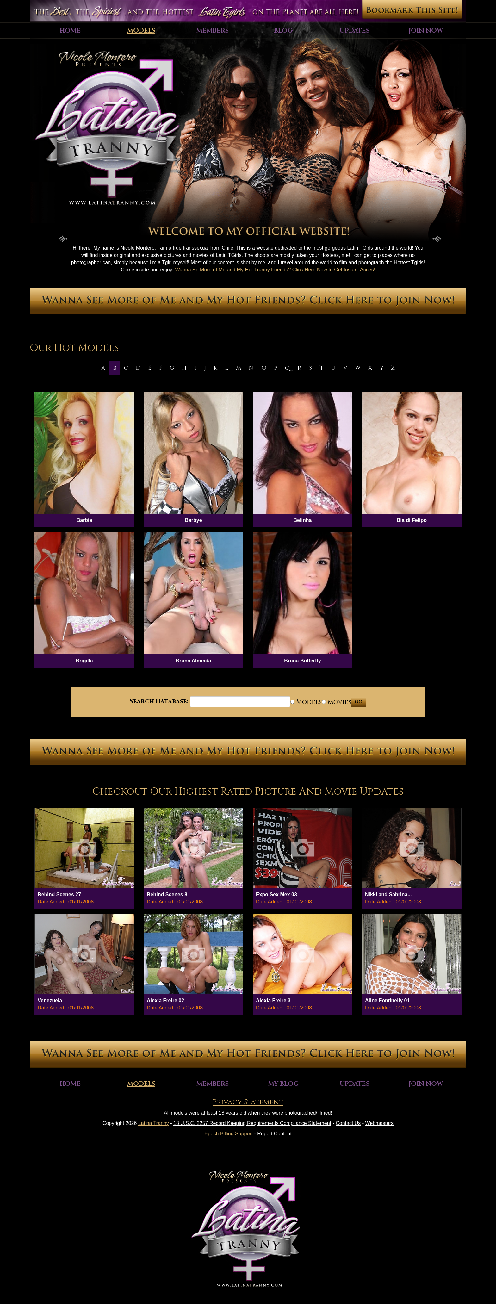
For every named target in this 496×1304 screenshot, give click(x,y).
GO (359, 702)
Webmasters (379, 1123)
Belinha (303, 520)
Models (141, 30)
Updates (354, 30)
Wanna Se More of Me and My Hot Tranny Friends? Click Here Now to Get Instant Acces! (275, 269)
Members (212, 30)
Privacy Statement (248, 1102)
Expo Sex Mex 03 (276, 894)
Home (70, 30)
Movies (336, 702)
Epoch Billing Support (228, 1133)
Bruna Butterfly (302, 660)
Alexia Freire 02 (165, 1000)
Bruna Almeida (193, 660)
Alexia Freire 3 (273, 1000)
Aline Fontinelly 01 (387, 1000)
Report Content (274, 1133)
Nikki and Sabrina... (388, 894)
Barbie (84, 520)
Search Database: (159, 701)
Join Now (426, 30)
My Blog (283, 1083)
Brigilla (84, 660)
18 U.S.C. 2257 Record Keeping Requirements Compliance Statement (252, 1123)
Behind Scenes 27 (59, 894)
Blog (283, 30)
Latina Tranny (153, 1123)
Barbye (193, 520)
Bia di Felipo (412, 520)
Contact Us (348, 1123)
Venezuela (50, 1000)
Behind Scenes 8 (167, 894)
